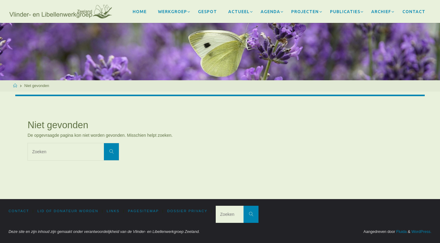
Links (113, 211)
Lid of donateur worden (68, 211)
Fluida (401, 232)
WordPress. (421, 232)
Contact (19, 211)
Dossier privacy (187, 211)
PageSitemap (143, 211)
